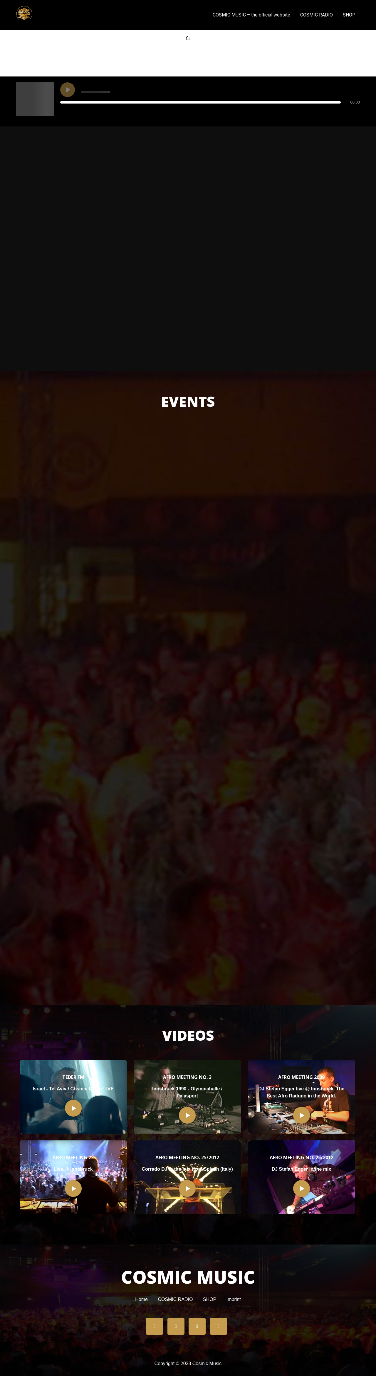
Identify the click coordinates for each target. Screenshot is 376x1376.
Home (141, 1300)
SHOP (349, 15)
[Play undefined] (67, 89)
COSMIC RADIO (316, 15)
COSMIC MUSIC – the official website (251, 15)
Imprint (233, 1300)
